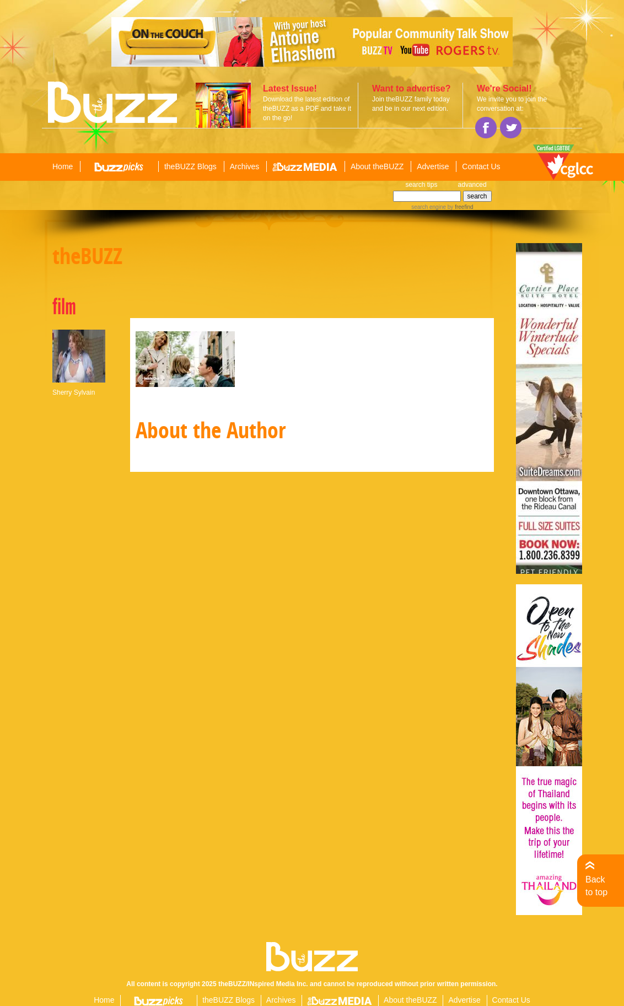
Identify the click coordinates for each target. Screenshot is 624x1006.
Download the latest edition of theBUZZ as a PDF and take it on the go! (307, 108)
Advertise (433, 166)
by (459, 207)
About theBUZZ (377, 166)
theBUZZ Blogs (190, 166)
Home (62, 166)
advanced (472, 185)
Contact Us (481, 166)
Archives (245, 166)
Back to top (596, 885)
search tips (421, 185)
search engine (428, 207)
